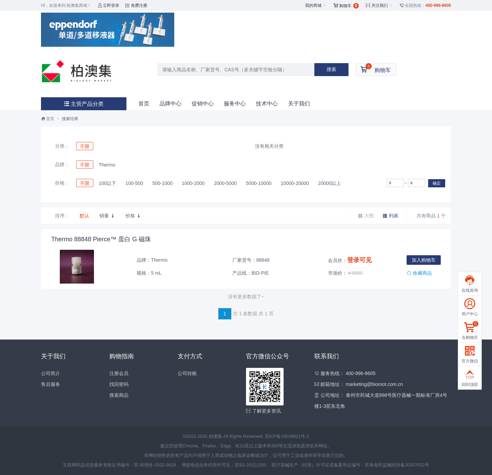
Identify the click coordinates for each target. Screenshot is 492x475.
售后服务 (50, 384)
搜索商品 (118, 395)
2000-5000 (225, 183)
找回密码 (118, 384)
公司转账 (187, 373)
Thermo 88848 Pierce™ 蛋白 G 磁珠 (101, 239)
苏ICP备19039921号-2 (287, 436)
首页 (143, 103)
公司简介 (50, 373)
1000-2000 (193, 183)
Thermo (107, 165)
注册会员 (118, 373)
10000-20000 (295, 183)
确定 (437, 183)
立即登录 (108, 5)
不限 (85, 146)
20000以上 (329, 183)
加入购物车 (424, 260)
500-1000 (162, 183)
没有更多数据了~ (246, 296)
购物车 (346, 6)
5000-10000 (259, 183)
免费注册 (136, 5)
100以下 (107, 183)
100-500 (134, 183)
